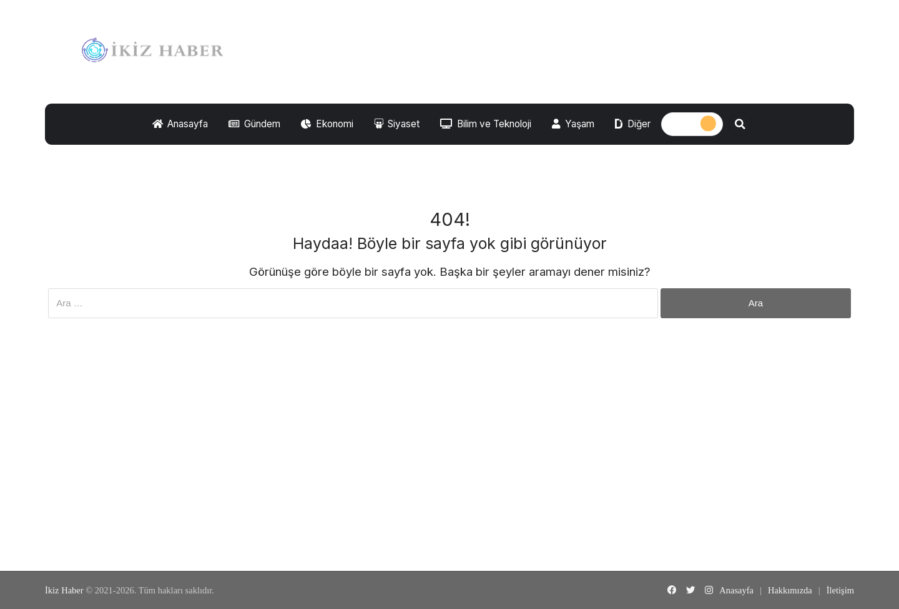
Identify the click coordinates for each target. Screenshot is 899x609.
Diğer (633, 124)
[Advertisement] (449, 468)
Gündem (254, 124)
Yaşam (573, 124)
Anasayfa (180, 124)
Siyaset (397, 124)
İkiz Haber (64, 590)
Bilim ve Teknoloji (485, 124)
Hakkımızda (790, 590)
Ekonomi (327, 124)
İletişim (840, 590)
